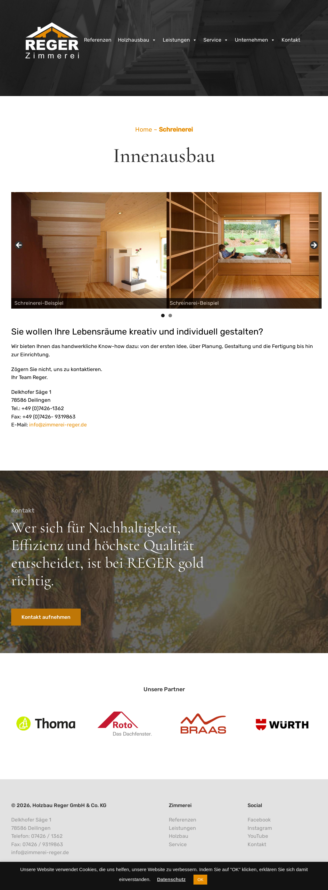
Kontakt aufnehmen (45, 617)
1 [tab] (163, 315)
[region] (166, 247)
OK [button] (200, 879)
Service (215, 40)
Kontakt (291, 40)
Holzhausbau (137, 40)
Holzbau (178, 836)
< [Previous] (19, 245)
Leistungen (180, 40)
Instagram (260, 828)
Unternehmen (255, 40)
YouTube (258, 836)
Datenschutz (171, 879)
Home (143, 129)
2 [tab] (170, 315)
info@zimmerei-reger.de (58, 425)
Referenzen (97, 40)
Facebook (259, 820)
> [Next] (313, 245)
